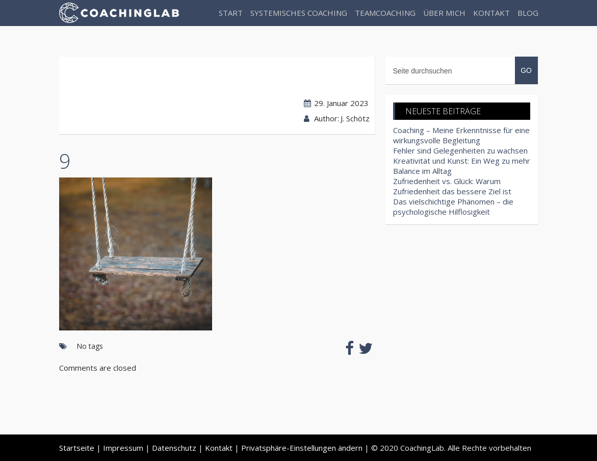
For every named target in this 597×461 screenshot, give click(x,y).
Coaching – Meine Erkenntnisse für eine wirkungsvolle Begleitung (461, 135)
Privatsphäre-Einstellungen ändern (301, 448)
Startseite (76, 448)
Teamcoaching (385, 13)
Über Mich (444, 13)
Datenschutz (174, 448)
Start (231, 13)
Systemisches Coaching (298, 13)
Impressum (123, 448)
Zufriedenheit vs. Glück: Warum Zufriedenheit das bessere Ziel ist (452, 186)
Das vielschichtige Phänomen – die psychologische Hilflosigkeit (453, 206)
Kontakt (491, 13)
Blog (527, 13)
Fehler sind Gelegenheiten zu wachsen (460, 150)
